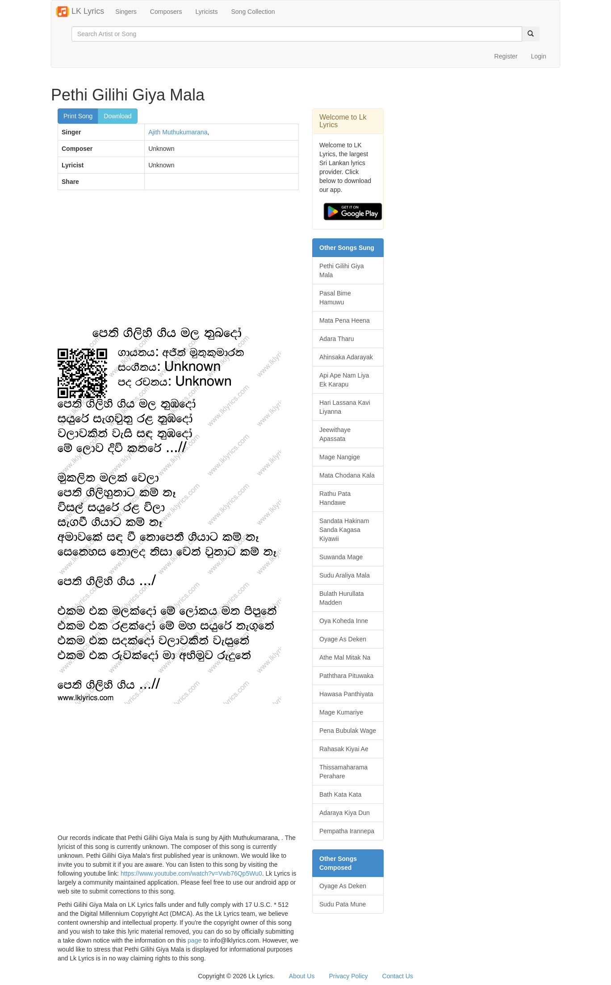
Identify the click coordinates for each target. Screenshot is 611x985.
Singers (125, 11)
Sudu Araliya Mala (344, 575)
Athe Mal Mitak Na (344, 657)
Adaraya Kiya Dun (344, 812)
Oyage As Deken (342, 639)
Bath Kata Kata (340, 794)
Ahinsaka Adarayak (346, 357)
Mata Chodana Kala (347, 475)
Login (538, 56)
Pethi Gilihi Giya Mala (341, 270)
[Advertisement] (178, 261)
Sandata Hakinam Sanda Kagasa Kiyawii (344, 529)
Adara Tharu (336, 338)
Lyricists (206, 11)
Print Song (77, 116)
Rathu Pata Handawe (335, 498)
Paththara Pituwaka (346, 675)
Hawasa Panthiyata (346, 694)
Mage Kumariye (341, 712)
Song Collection (253, 11)
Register (506, 56)
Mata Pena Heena (344, 320)
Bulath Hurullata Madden (341, 598)
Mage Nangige (339, 457)
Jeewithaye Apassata (335, 434)
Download (117, 116)
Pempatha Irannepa (346, 831)
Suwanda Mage (341, 557)
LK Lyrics (80, 11)
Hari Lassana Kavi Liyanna (344, 407)
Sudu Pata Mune (342, 904)
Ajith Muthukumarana (177, 132)
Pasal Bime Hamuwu (335, 298)
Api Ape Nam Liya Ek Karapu (344, 380)
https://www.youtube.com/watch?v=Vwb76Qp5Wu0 (191, 873)
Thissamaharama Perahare (343, 772)
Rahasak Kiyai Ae (343, 748)
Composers (166, 11)
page (194, 940)
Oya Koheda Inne (343, 620)
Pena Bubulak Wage (347, 730)
